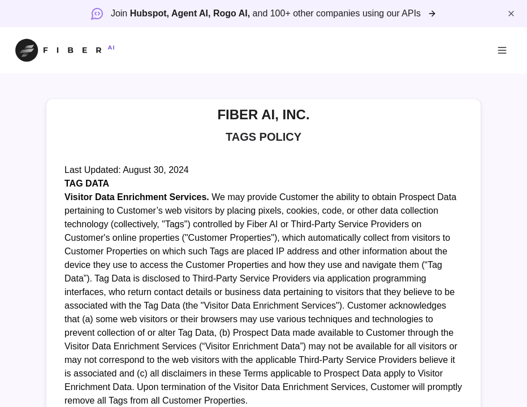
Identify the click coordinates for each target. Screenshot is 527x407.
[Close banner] (511, 14)
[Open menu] (502, 50)
